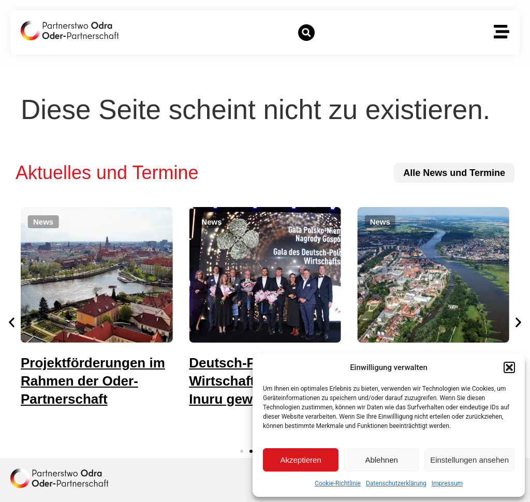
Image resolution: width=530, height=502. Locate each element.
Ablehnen (381, 459)
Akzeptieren (300, 459)
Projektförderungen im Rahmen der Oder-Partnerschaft (121, 381)
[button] (509, 367)
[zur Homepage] (59, 478)
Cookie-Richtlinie (338, 483)
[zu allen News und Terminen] (454, 173)
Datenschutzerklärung (396, 483)
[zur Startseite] (70, 30)
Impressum (447, 483)
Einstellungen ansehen (469, 459)
